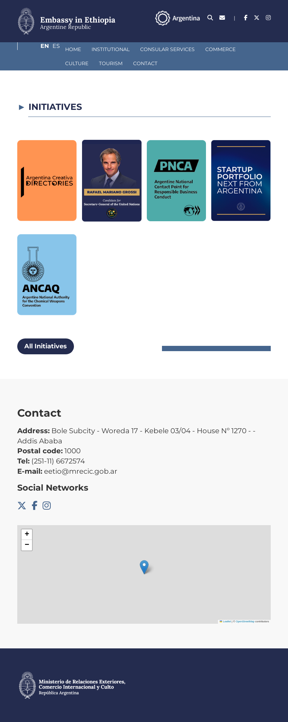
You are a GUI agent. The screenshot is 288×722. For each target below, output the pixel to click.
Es (267, 29)
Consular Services (130, 49)
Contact (74, 63)
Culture (220, 49)
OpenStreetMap (245, 621)
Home (36, 49)
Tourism (39, 63)
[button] (144, 567)
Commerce (183, 49)
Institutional (73, 49)
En (253, 29)
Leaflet (225, 621)
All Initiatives (45, 346)
